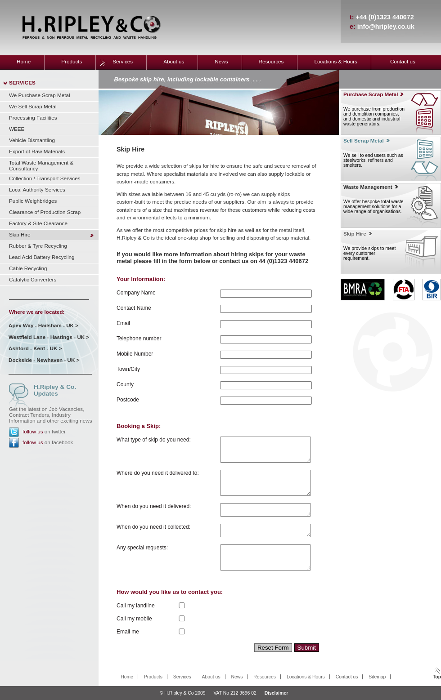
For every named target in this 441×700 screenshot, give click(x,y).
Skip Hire (19, 234)
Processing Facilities (33, 117)
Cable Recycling (28, 268)
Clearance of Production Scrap (45, 212)
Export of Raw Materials (37, 151)
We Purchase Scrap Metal (39, 95)
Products (71, 61)
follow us (32, 431)
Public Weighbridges (33, 201)
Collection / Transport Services (45, 178)
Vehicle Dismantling (32, 140)
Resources (271, 61)
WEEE (16, 129)
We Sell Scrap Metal (33, 106)
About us (173, 61)
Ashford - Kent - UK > (35, 348)
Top (437, 676)
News (221, 61)
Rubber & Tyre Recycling (38, 246)
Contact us (402, 61)
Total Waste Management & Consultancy (41, 165)
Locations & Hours (335, 61)
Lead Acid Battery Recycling (42, 257)
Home (24, 61)
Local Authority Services (37, 189)
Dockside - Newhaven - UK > (44, 360)
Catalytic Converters (32, 279)
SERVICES (22, 82)
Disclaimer (276, 693)
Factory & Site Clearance (38, 223)
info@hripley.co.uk (385, 26)
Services (122, 61)
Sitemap (377, 676)
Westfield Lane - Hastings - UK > (49, 337)
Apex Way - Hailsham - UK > (43, 325)
